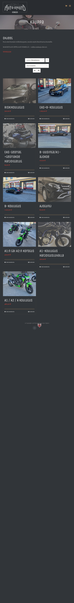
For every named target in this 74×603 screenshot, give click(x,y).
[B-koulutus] (19, 189)
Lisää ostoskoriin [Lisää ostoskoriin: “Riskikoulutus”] (10, 119)
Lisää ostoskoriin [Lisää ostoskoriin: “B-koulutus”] (10, 217)
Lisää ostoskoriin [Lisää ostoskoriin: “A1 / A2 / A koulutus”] (10, 311)
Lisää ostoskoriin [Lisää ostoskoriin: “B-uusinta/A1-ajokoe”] (45, 168)
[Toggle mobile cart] (66, 6)
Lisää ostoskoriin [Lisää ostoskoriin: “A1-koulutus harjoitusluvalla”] (45, 267)
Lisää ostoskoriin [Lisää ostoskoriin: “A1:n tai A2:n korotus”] (10, 262)
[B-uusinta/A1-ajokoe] (54, 135)
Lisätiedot (31, 119)
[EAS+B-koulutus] (54, 90)
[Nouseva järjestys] (47, 60)
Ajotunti (46, 206)
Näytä (31, 66)
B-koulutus (12, 206)
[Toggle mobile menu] (70, 6)
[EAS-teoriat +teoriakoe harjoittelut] (19, 135)
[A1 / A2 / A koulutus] (19, 283)
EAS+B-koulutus (51, 107)
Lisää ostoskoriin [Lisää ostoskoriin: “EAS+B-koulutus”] (45, 119)
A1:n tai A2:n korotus (19, 251)
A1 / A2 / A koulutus (18, 300)
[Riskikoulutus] (19, 90)
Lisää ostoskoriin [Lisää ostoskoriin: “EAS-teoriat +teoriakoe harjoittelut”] (10, 172)
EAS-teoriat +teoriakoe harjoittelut (13, 156)
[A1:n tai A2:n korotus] (19, 234)
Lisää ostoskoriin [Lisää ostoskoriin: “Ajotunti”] (45, 217)
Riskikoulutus (14, 107)
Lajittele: (33, 60)
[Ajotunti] (54, 189)
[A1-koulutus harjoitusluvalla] (54, 234)
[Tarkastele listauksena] (38, 70)
